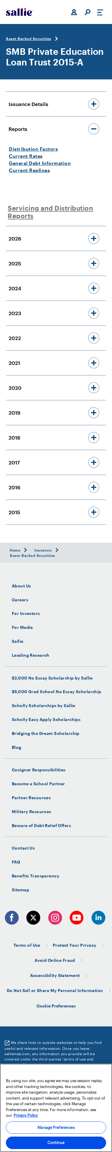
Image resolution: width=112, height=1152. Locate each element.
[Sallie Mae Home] (19, 12)
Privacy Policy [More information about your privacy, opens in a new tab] (26, 1115)
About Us (21, 586)
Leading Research (31, 655)
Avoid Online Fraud (54, 960)
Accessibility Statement (55, 975)
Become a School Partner (38, 783)
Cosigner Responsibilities (39, 770)
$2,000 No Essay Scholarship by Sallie (52, 678)
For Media (22, 627)
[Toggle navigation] (100, 12)
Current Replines (29, 170)
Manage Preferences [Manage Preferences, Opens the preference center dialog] (55, 1127)
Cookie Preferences (56, 1005)
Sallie (18, 641)
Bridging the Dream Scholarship (46, 733)
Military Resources (31, 811)
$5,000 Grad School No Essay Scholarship (56, 691)
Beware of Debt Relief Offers (41, 825)
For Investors (26, 613)
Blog (17, 747)
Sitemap (20, 889)
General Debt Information (40, 163)
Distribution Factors (33, 149)
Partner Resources (31, 797)
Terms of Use (27, 945)
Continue (55, 1142)
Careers (20, 599)
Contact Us (23, 848)
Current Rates (26, 156)
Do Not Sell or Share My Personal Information (55, 990)
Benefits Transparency (35, 876)
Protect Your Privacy (74, 945)
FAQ (16, 862)
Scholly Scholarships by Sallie (43, 705)
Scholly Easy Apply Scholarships (46, 719)
